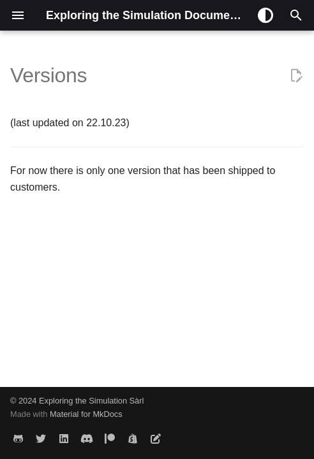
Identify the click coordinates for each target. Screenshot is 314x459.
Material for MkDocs (86, 414)
